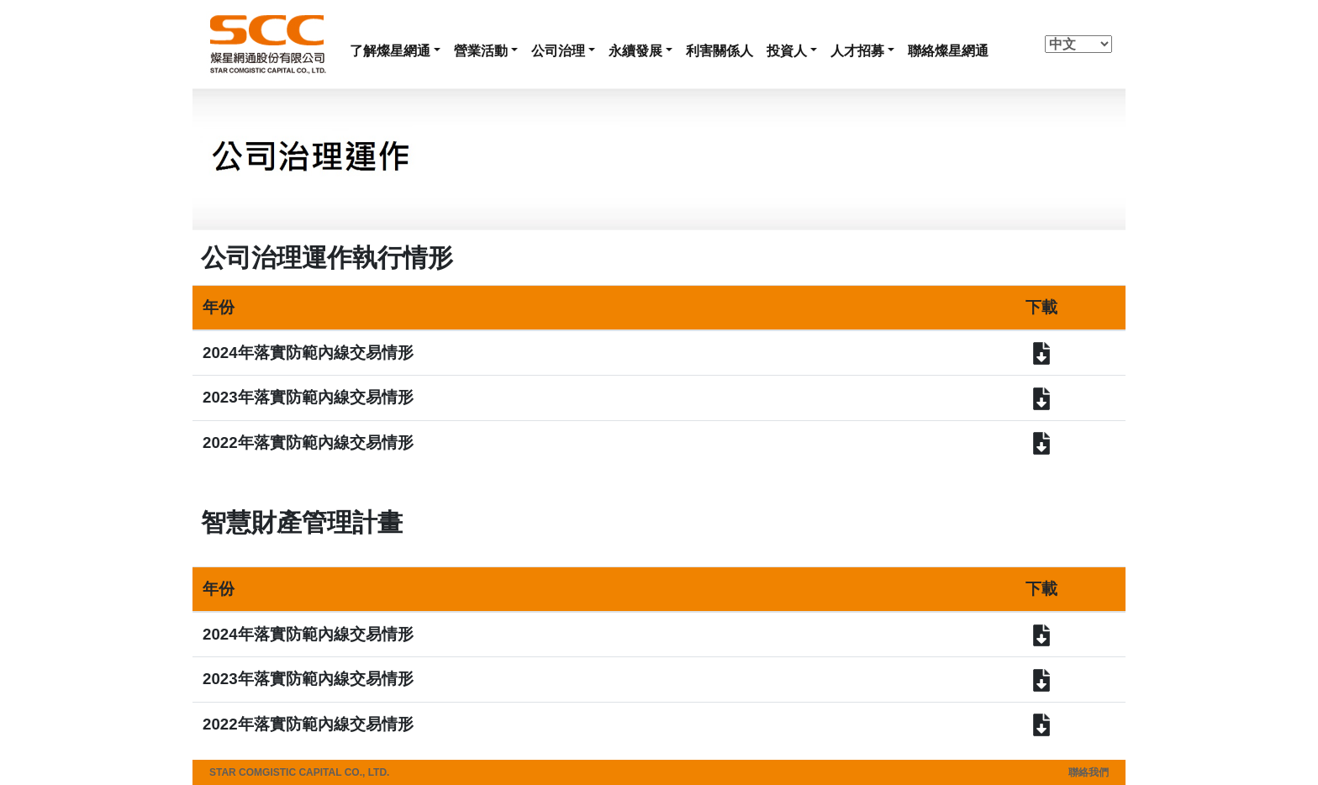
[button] (395, 51)
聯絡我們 (1088, 772)
